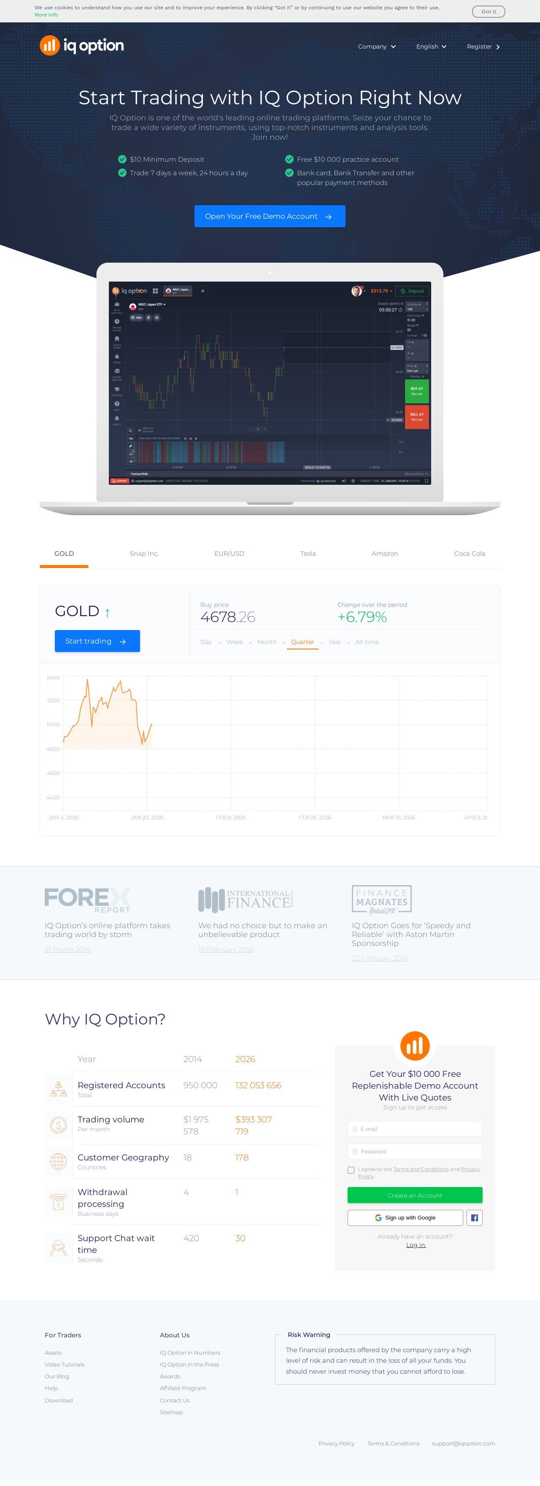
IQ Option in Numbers (190, 1358)
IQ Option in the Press (189, 1370)
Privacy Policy (337, 1449)
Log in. (416, 1251)
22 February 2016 (380, 964)
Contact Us (174, 1406)
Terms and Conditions (421, 1175)
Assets (53, 1358)
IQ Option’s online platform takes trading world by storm (107, 936)
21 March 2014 (68, 955)
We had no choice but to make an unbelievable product (262, 936)
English (427, 46)
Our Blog (57, 1382)
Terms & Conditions (393, 1449)
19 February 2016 (226, 955)
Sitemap (171, 1418)
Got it (488, 11)
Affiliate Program (183, 1394)
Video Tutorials (64, 1370)
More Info (46, 15)
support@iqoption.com (463, 1449)
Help (51, 1394)
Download (59, 1406)
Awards (170, 1382)
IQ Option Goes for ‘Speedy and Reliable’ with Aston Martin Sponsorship (411, 940)
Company (372, 46)
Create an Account (415, 1201)
